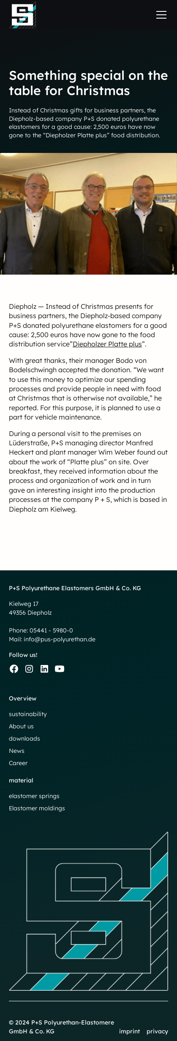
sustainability (28, 714)
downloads (24, 738)
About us (21, 726)
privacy (157, 1031)
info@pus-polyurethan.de (59, 639)
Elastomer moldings (37, 808)
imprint (129, 1031)
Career (18, 763)
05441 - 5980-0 (51, 630)
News (17, 751)
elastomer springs (34, 796)
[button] (159, 15)
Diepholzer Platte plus (107, 344)
